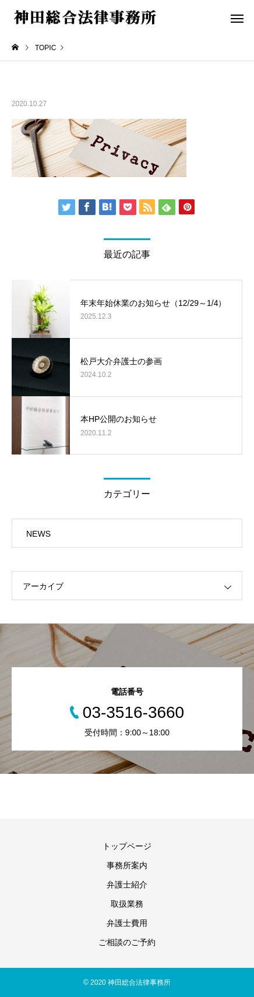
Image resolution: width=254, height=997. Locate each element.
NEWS (38, 533)
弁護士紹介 (127, 884)
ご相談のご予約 (127, 942)
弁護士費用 (127, 923)
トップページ (127, 846)
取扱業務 (127, 903)
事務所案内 (127, 865)
